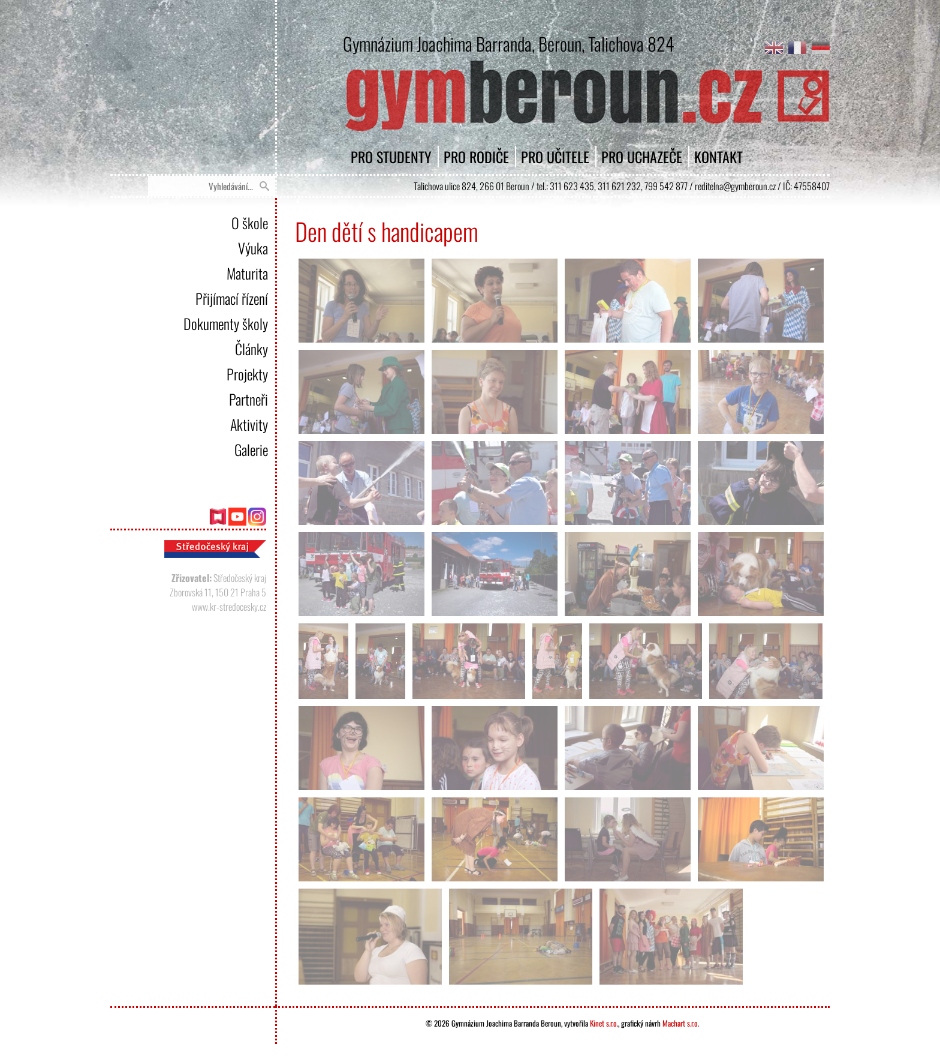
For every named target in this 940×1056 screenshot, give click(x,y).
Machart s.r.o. (680, 1023)
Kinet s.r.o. (604, 1023)
